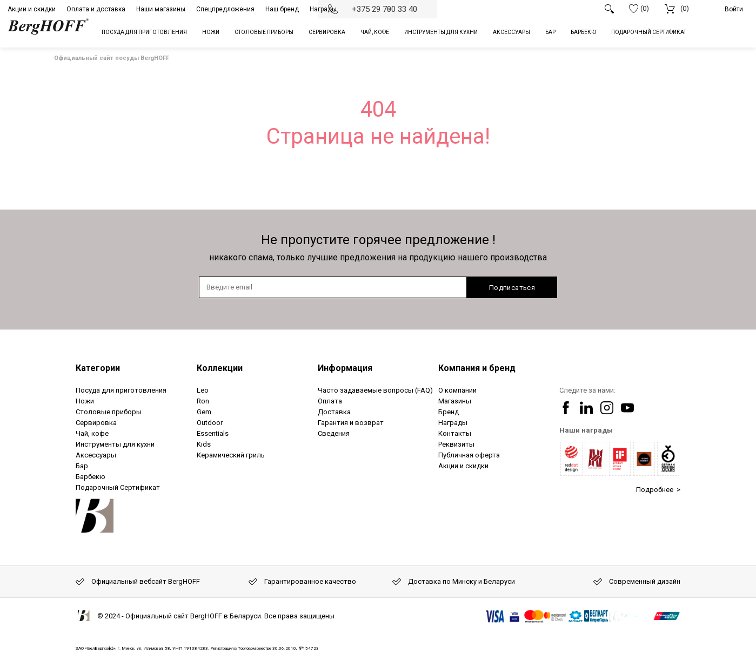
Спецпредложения (225, 9)
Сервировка (96, 423)
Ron (203, 401)
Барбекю (90, 477)
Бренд (448, 412)
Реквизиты (456, 444)
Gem (204, 412)
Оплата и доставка (95, 9)
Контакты (454, 433)
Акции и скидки (32, 9)
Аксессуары (96, 455)
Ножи (85, 401)
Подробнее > (658, 490)
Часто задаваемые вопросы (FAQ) (375, 390)
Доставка (334, 412)
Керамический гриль (231, 455)
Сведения (334, 433)
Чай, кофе (92, 433)
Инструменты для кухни (115, 444)
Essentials (213, 433)
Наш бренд (282, 9)
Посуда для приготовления (121, 390)
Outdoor (210, 423)
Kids (204, 444)
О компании (457, 390)
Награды (323, 9)
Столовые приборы (109, 412)
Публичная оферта (469, 455)
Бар (82, 466)
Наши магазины (160, 9)
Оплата (330, 401)
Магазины (454, 401)
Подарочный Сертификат (118, 487)
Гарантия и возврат (351, 423)
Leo (203, 390)
